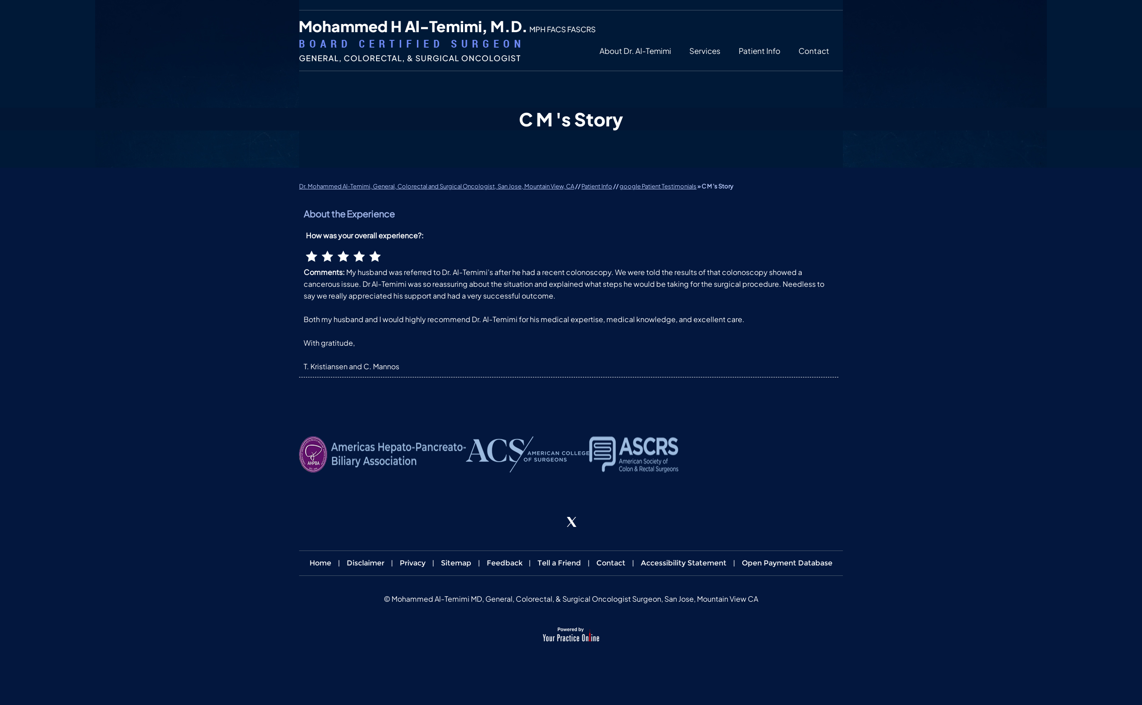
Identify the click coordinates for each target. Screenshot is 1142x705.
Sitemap (456, 563)
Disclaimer (365, 563)
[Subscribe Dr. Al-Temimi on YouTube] (596, 522)
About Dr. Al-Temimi (635, 51)
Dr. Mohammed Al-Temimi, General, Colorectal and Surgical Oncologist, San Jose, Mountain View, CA (436, 186)
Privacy (413, 563)
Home (320, 563)
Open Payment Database (787, 563)
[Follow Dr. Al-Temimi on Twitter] (571, 522)
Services (705, 51)
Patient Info (759, 51)
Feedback (505, 563)
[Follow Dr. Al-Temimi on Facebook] (546, 522)
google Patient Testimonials (658, 186)
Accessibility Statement (683, 563)
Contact (813, 51)
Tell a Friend (559, 563)
